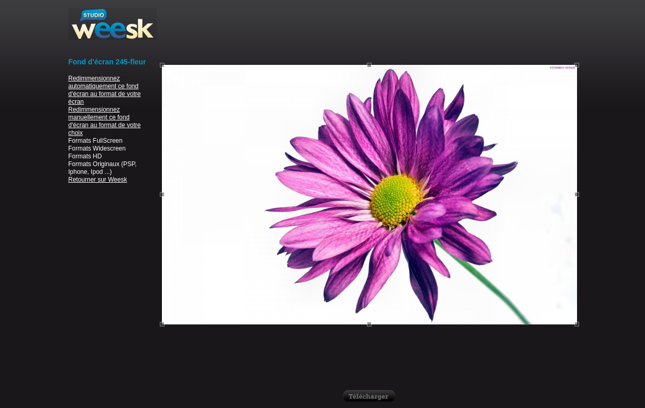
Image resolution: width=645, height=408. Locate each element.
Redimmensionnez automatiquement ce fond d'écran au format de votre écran (104, 90)
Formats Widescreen (97, 148)
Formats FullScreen (95, 140)
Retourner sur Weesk (97, 179)
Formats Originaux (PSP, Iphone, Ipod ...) (102, 167)
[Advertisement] (369, 31)
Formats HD (85, 156)
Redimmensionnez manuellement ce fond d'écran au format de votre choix (104, 121)
